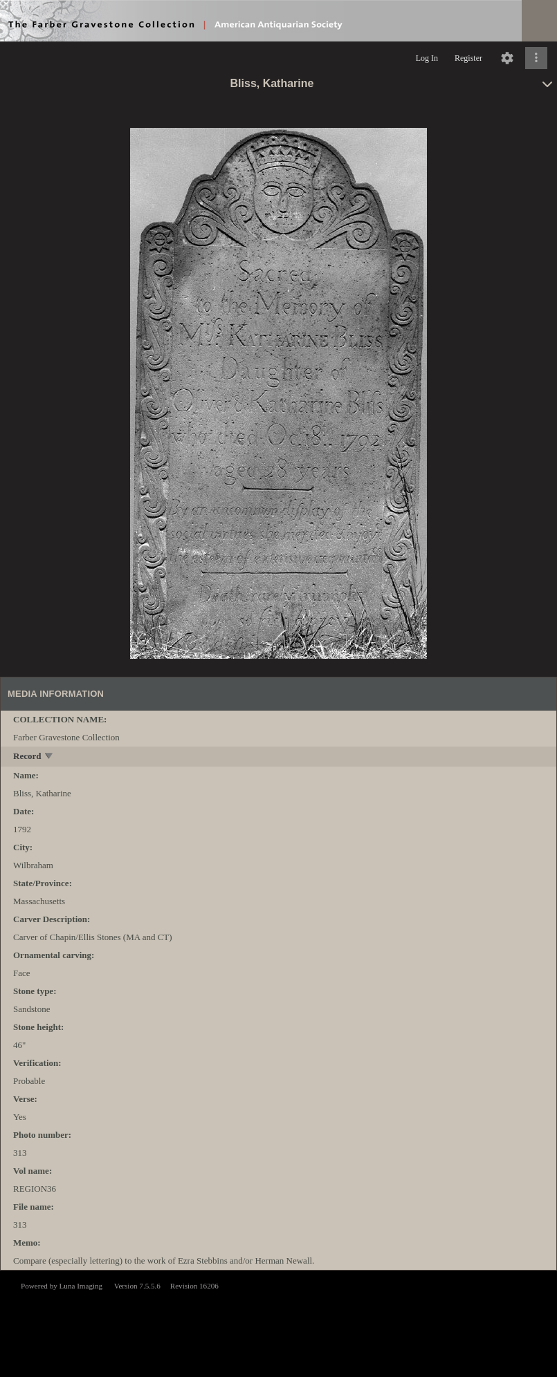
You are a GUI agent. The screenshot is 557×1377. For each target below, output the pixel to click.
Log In (427, 58)
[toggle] (49, 757)
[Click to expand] (536, 58)
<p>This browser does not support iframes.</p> (278, 1322)
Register (468, 58)
